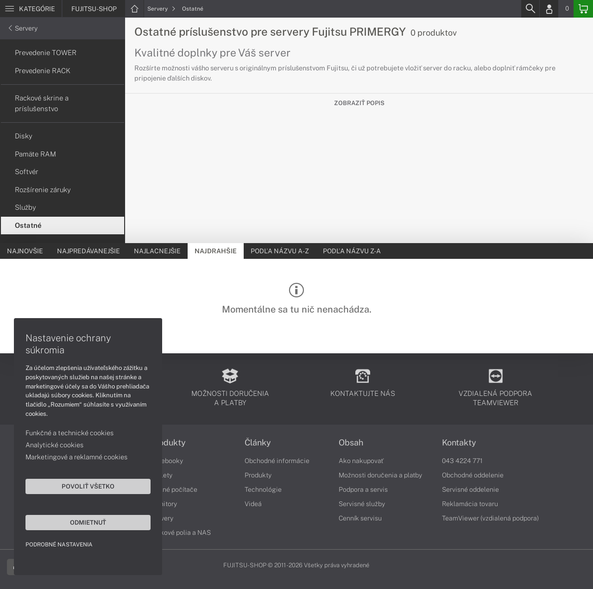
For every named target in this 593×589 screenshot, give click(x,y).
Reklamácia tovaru (470, 504)
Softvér (26, 171)
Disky (23, 136)
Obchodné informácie (277, 460)
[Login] (549, 9)
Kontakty (459, 443)
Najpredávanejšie (88, 251)
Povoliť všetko (88, 486)
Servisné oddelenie (470, 489)
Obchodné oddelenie (473, 475)
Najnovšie (25, 251)
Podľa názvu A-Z (280, 251)
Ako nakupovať (361, 460)
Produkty (168, 443)
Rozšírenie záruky (43, 190)
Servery (161, 9)
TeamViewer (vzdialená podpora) (490, 518)
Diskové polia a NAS (181, 532)
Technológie (263, 489)
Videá (253, 504)
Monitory (164, 504)
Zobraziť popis (359, 103)
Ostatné (192, 9)
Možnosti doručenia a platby (380, 475)
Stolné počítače (174, 489)
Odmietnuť (88, 522)
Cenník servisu (360, 518)
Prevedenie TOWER (45, 52)
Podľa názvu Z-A (352, 251)
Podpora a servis (363, 489)
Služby (25, 207)
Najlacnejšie (157, 251)
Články (258, 443)
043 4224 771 (462, 460)
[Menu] (31, 9)
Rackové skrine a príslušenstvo (42, 103)
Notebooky (167, 460)
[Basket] (583, 9)
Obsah (351, 443)
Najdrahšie (216, 251)
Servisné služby (362, 504)
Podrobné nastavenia (59, 544)
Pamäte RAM (35, 154)
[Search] (530, 9)
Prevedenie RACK (42, 71)
